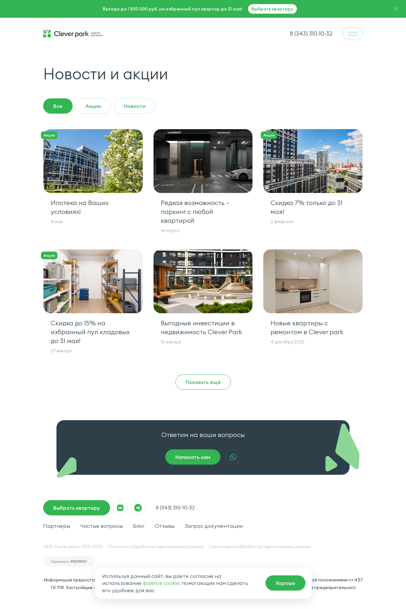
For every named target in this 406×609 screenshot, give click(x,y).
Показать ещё (203, 382)
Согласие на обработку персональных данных (260, 546)
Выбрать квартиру (272, 9)
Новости (135, 106)
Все (57, 106)
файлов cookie (161, 583)
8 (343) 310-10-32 (175, 507)
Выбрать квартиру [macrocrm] (76, 508)
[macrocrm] (285, 583)
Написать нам (192, 457)
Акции (93, 106)
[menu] (353, 33)
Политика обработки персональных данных (156, 546)
